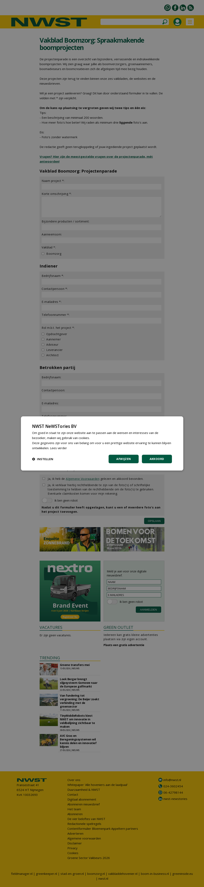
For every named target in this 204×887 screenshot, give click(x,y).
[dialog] (102, 443)
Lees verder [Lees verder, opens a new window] (58, 448)
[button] (42, 459)
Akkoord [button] (157, 459)
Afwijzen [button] (123, 459)
